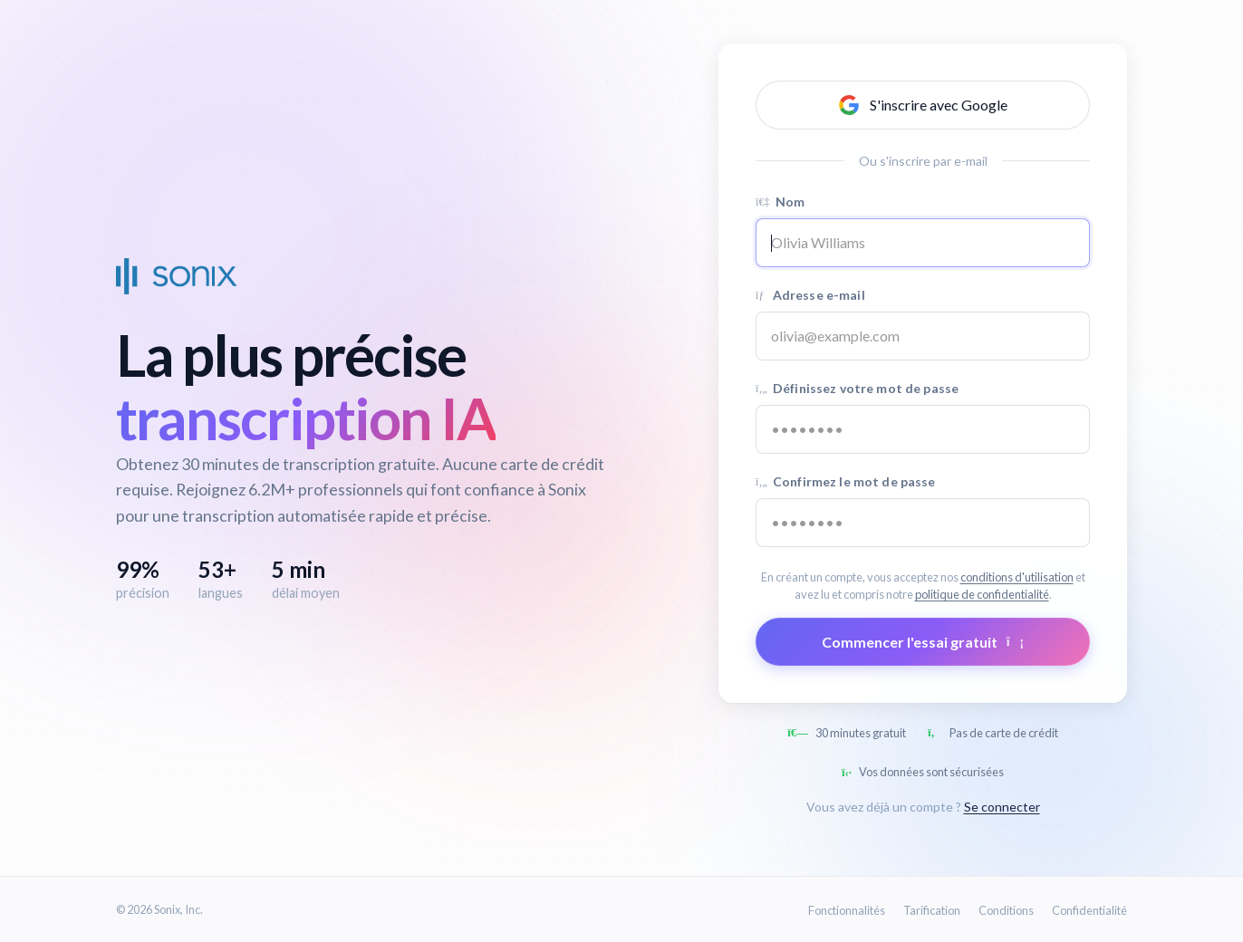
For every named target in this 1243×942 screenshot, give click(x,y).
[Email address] (923, 336)
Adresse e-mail (810, 295)
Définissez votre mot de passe (857, 388)
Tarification (931, 910)
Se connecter (1002, 806)
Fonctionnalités (846, 910)
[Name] (923, 242)
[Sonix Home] (176, 276)
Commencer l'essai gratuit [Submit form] (923, 641)
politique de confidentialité (982, 594)
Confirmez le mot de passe (846, 481)
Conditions (1006, 910)
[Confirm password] (923, 522)
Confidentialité (1089, 910)
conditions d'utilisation (1017, 577)
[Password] (923, 429)
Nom (780, 201)
